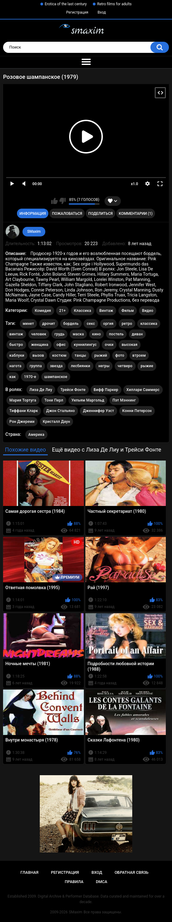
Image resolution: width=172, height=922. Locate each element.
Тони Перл (53, 400)
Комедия (43, 310)
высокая (129, 344)
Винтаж (106, 310)
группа (36, 366)
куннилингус (85, 344)
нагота (16, 366)
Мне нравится (54, 201)
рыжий (100, 355)
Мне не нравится (62, 201)
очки (109, 344)
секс (91, 323)
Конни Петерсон (137, 411)
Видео (148, 310)
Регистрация (77, 12)
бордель (71, 323)
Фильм (127, 310)
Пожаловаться (67, 213)
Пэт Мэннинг (124, 400)
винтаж (16, 334)
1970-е (30, 377)
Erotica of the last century (66, 4)
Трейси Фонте (73, 390)
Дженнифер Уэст (98, 411)
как (13, 377)
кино (96, 334)
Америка (36, 434)
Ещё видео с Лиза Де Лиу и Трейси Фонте (106, 449)
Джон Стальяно (60, 411)
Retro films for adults (114, 4)
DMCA (101, 881)
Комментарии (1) (135, 213)
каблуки (17, 355)
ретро (127, 323)
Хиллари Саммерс (142, 390)
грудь (60, 334)
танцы (80, 355)
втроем (139, 355)
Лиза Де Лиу (41, 390)
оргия (108, 323)
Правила (74, 881)
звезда (56, 366)
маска (78, 334)
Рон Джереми (22, 421)
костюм (59, 355)
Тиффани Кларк (24, 411)
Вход (101, 12)
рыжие (147, 366)
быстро (16, 344)
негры (103, 366)
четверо (125, 366)
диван (137, 334)
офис (61, 344)
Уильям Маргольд (88, 400)
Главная (29, 872)
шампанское (55, 377)
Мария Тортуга (23, 400)
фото (119, 355)
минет (28, 323)
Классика (82, 310)
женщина (39, 344)
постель (116, 334)
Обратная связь (132, 872)
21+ (62, 310)
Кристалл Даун (56, 421)
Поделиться (100, 213)
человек (39, 334)
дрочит (48, 323)
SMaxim (34, 231)
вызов (38, 355)
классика (148, 323)
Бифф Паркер (106, 390)
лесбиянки (80, 366)
